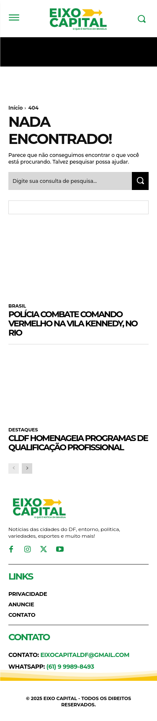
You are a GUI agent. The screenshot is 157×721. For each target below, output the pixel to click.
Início (15, 108)
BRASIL (17, 306)
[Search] (140, 181)
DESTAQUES (23, 430)
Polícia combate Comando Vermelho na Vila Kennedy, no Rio (72, 323)
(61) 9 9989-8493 (70, 666)
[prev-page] (13, 468)
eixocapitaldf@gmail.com (84, 655)
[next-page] (27, 468)
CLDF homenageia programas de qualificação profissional (78, 442)
